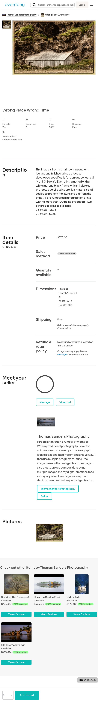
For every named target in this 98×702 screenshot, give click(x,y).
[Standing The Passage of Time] (16, 595)
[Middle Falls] (81, 595)
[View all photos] (54, 61)
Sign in (82, 4)
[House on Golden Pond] (49, 595)
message (62, 354)
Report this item (87, 679)
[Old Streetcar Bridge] (16, 643)
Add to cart (27, 695)
